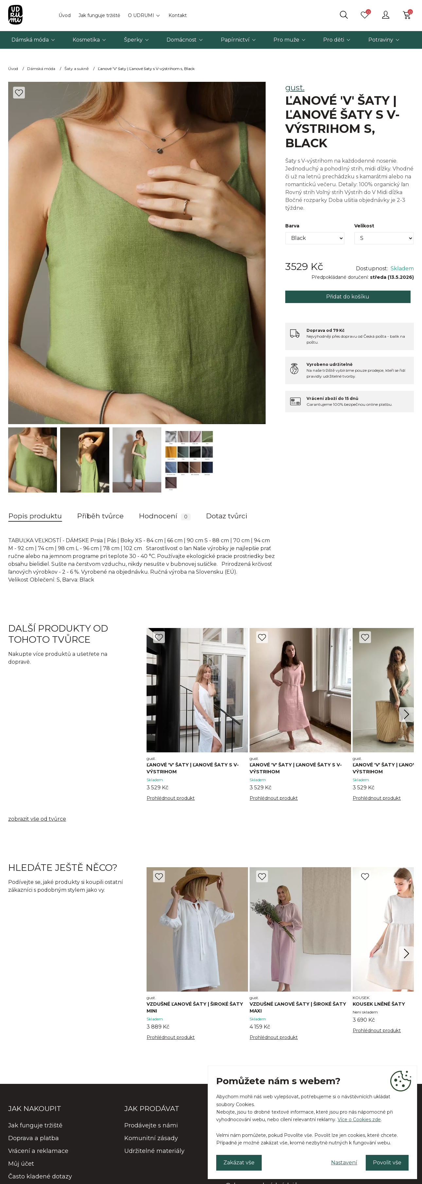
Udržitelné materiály (154, 1151)
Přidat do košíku (347, 297)
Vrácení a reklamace (38, 1151)
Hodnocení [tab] (165, 516)
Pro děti (333, 40)
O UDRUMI (141, 15)
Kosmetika (86, 40)
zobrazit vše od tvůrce (37, 819)
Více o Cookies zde (359, 1119)
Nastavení (344, 1162)
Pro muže (286, 40)
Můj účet (21, 1163)
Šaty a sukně (76, 68)
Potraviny (380, 40)
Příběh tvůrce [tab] (100, 516)
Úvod (65, 15)
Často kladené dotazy (40, 1176)
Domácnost (182, 40)
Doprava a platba (33, 1138)
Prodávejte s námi (151, 1125)
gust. (295, 87)
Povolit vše (387, 1162)
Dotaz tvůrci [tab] (226, 516)
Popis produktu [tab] (35, 516)
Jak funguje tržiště (99, 15)
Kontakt (177, 15)
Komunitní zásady (151, 1138)
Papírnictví (235, 40)
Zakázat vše (239, 1162)
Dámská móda (30, 40)
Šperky (133, 40)
